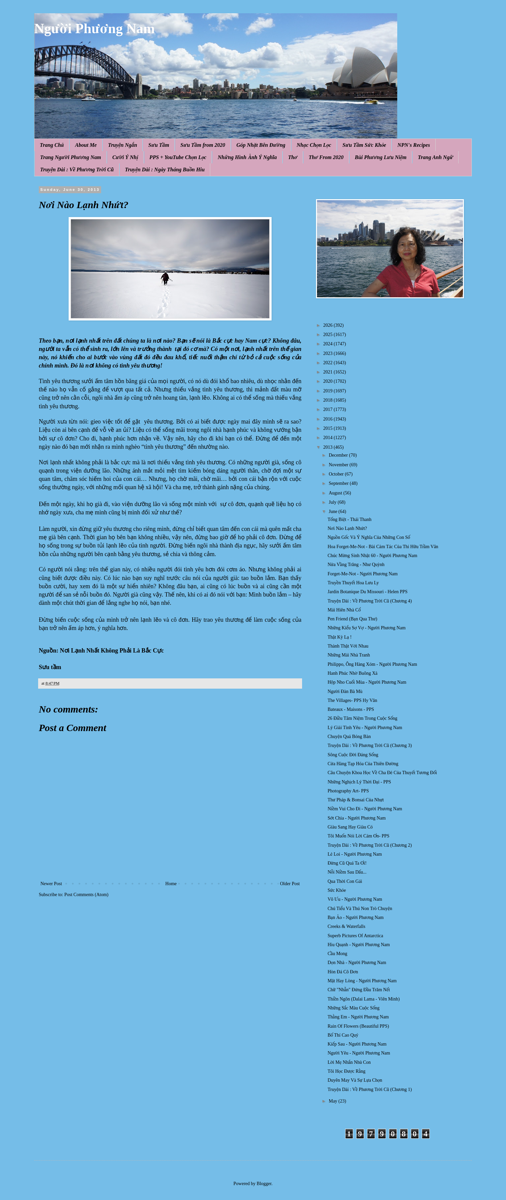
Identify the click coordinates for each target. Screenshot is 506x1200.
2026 (328, 325)
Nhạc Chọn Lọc (314, 145)
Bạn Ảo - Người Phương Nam (356, 917)
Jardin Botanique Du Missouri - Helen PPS (368, 591)
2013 (328, 447)
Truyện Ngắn (122, 145)
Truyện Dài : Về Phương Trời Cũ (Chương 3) (370, 745)
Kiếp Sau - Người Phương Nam (357, 1044)
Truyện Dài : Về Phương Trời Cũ (77, 169)
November (339, 464)
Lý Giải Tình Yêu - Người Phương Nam (365, 727)
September (339, 483)
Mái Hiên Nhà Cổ (344, 609)
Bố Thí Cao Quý (343, 1035)
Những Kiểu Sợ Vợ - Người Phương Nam (367, 627)
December (339, 455)
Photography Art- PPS (348, 790)
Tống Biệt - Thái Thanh (349, 519)
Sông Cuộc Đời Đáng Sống (353, 754)
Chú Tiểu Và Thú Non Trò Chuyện (360, 908)
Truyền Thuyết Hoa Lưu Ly (353, 582)
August (336, 492)
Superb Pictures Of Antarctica (355, 935)
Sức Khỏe (337, 890)
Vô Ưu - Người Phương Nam (355, 899)
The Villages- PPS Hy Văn (352, 700)
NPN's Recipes (413, 145)
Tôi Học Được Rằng (346, 1071)
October (337, 474)
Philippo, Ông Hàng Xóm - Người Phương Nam (372, 664)
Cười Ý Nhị (125, 157)
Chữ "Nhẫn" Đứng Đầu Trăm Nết (359, 989)
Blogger (264, 1183)
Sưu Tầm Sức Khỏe (364, 145)
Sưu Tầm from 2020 (202, 145)
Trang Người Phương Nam (70, 157)
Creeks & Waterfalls (346, 926)
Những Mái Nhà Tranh (349, 655)
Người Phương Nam (94, 28)
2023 (328, 353)
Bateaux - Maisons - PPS (351, 709)
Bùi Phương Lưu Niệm (381, 157)
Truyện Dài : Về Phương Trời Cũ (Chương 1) (370, 1089)
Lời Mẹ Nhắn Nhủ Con (349, 1062)
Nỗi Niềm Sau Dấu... (347, 872)
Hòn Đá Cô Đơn (343, 971)
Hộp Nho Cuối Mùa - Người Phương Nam (367, 682)
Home (171, 883)
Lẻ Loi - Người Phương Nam (355, 854)
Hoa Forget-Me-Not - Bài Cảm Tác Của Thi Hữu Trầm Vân (383, 546)
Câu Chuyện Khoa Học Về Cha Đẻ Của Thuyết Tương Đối (382, 772)
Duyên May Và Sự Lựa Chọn (355, 1080)
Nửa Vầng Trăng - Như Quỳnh (356, 564)
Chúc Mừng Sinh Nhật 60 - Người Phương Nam (372, 555)
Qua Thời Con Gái (345, 881)
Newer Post (51, 883)
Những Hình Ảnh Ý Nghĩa (247, 157)
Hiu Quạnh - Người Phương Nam (359, 944)
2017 (328, 409)
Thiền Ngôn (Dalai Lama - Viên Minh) (364, 999)
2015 (328, 428)
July (333, 502)
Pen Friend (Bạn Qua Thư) (352, 618)
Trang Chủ (52, 145)
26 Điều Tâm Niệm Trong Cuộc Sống (362, 718)
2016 (328, 419)
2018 (328, 400)
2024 (328, 343)
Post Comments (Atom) (86, 894)
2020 (328, 381)
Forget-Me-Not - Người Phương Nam (363, 573)
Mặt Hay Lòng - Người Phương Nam (362, 980)
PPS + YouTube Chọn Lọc (178, 157)
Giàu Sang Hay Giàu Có (350, 827)
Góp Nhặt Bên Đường (260, 145)
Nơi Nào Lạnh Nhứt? (347, 528)
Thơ (292, 157)
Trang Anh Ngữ (435, 157)
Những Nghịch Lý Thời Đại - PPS (359, 781)
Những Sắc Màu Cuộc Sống (354, 1007)
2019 (328, 390)
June (333, 511)
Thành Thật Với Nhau (348, 646)
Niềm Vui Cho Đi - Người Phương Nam (365, 808)
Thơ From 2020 (326, 157)
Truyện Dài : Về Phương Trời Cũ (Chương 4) (370, 601)
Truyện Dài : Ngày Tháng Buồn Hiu (165, 169)
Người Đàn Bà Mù (345, 691)
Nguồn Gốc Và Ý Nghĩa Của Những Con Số (369, 537)
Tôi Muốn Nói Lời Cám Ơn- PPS (358, 835)
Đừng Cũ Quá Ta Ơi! (347, 863)
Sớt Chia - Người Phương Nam (357, 818)
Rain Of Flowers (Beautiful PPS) (358, 1026)
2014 (328, 437)
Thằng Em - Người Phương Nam (358, 1016)
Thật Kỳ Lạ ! (339, 637)
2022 (328, 362)
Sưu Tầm (158, 145)
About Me (85, 145)
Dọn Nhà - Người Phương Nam (357, 962)
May (333, 1101)
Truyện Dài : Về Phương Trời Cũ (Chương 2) (370, 845)
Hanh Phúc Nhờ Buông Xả (352, 673)
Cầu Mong (337, 953)
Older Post (290, 883)
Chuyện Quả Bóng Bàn (349, 736)
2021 (328, 372)
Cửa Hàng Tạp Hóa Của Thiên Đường (363, 763)
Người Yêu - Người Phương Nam (359, 1053)
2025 (328, 334)
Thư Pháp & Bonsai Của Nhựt (356, 799)
